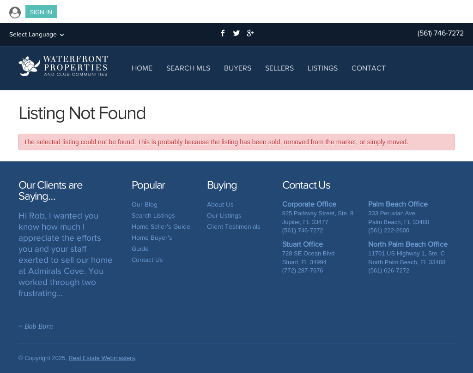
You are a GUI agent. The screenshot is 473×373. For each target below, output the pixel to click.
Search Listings (153, 215)
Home (142, 68)
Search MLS (188, 68)
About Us (220, 204)
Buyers (237, 68)
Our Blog (145, 204)
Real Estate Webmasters (102, 358)
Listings (323, 68)
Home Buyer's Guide (152, 243)
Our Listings (224, 215)
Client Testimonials (234, 226)
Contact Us (147, 259)
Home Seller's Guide (161, 226)
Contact (369, 68)
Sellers (279, 68)
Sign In (41, 12)
